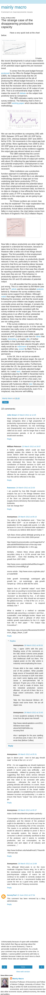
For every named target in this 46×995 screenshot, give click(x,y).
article (14, 289)
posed (21, 349)
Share (5, 402)
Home (23, 967)
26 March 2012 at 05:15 (27, 517)
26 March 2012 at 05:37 (27, 810)
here (18, 371)
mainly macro (13, 7)
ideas (38, 336)
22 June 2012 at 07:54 (26, 895)
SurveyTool (12, 895)
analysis (39, 289)
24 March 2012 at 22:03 (25, 488)
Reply (9, 439)
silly (27, 339)
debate (23, 93)
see (30, 384)
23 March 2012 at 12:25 (26, 415)
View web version (23, 972)
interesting (12, 339)
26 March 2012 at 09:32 (33, 645)
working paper (18, 103)
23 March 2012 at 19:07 (31, 446)
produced (5, 73)
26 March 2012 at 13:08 (27, 864)
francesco (11, 488)
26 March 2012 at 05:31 (27, 754)
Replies (13, 641)
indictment (21, 347)
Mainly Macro (18, 979)
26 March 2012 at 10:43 (33, 712)
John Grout (12, 415)
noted (3, 297)
